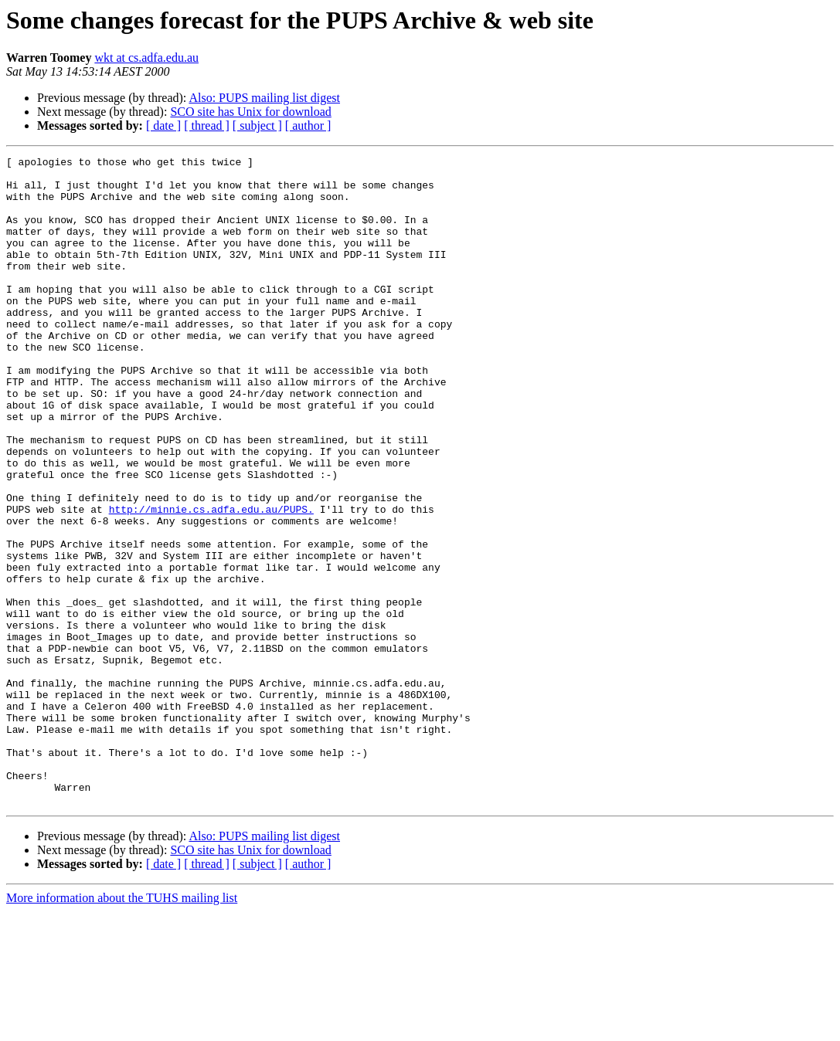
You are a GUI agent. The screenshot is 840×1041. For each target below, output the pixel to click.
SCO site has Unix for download (250, 111)
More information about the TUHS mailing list (121, 1027)
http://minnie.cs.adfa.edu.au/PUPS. (211, 581)
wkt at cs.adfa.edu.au (146, 57)
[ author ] (308, 125)
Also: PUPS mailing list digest (264, 97)
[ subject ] (257, 125)
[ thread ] (207, 125)
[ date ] (163, 125)
